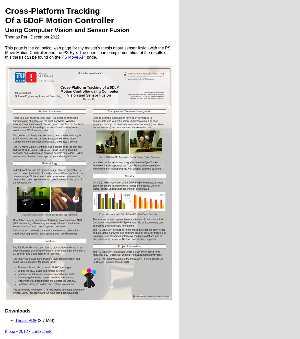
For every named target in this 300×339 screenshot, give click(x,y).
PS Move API (74, 57)
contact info (42, 331)
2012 (23, 331)
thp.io (10, 331)
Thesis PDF (26, 320)
